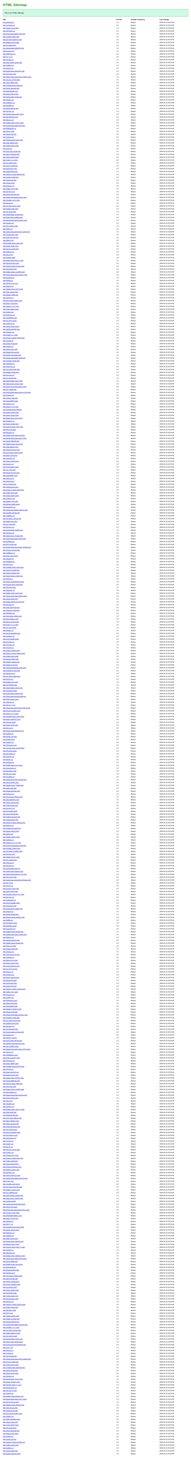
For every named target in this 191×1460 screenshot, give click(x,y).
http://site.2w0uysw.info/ (11, 607)
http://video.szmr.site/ (10, 493)
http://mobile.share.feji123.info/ (13, 1066)
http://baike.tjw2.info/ (10, 521)
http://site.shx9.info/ (10, 1112)
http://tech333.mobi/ (10, 1293)
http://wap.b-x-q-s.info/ (11, 714)
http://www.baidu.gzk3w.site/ (13, 688)
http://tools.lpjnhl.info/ (10, 1370)
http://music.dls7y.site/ (10, 234)
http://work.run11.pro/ (10, 283)
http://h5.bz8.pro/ (9, 1253)
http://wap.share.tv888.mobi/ (13, 217)
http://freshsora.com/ (10, 1000)
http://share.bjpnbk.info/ (11, 194)
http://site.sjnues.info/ (10, 1408)
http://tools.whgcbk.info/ (11, 88)
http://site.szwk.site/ (10, 788)
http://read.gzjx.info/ (10, 986)
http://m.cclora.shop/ (10, 1129)
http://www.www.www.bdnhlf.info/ (14, 1345)
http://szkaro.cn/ (8, 223)
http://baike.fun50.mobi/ (11, 42)
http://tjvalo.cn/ (8, 759)
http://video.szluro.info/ (11, 1445)
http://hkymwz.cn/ (9, 31)
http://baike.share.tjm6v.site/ (12, 593)
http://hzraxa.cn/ (8, 533)
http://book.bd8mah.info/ (11, 1081)
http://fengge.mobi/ (9, 1310)
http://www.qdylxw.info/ (11, 1164)
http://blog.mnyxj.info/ (10, 960)
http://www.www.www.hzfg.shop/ (14, 1204)
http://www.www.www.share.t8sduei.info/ (17, 880)
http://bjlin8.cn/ (8, 280)
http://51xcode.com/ (10, 745)
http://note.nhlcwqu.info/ (11, 966)
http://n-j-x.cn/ (7, 57)
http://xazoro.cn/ (8, 702)
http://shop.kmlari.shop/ (11, 326)
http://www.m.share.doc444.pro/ (14, 1442)
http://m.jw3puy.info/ (10, 163)
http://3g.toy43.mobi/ (10, 1207)
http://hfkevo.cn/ (8, 937)
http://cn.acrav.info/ (9, 212)
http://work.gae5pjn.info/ (11, 940)
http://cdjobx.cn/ (8, 840)
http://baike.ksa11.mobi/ (11, 857)
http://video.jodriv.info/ (10, 1307)
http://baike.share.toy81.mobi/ (13, 123)
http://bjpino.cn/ (8, 1302)
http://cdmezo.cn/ (9, 458)
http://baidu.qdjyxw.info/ (11, 352)
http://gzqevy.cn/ (8, 1106)
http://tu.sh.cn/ (8, 1147)
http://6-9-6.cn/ (8, 564)
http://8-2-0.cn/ (8, 255)
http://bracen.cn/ (8, 432)
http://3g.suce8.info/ (10, 544)
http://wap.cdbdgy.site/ (11, 1063)
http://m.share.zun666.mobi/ (12, 851)
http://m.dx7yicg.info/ (10, 969)
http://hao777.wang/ (10, 1038)
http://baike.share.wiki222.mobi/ (14, 1256)
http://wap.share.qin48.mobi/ (13, 1342)
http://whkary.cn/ (8, 252)
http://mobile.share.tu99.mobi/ (13, 567)
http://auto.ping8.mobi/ (11, 1373)
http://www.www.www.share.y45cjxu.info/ (17, 77)
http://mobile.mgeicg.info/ (11, 848)
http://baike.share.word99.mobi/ (14, 272)
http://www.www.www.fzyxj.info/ (14, 1043)
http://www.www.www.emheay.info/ (15, 220)
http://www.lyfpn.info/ (10, 1003)
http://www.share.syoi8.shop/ (13, 576)
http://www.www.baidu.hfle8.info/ (14, 358)
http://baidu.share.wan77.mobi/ (13, 1109)
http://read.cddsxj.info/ (10, 820)
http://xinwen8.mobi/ (10, 691)
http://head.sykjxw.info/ (11, 146)
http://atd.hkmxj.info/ (10, 169)
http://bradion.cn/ (9, 1104)
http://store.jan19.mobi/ (11, 622)
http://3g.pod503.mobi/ (11, 1046)
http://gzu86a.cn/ (8, 777)
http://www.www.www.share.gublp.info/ (16, 232)
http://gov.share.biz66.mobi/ (12, 1413)
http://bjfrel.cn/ (8, 579)
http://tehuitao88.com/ (10, 91)
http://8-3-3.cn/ (8, 1313)
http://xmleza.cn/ (8, 975)
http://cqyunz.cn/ (8, 375)
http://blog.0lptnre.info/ (11, 619)
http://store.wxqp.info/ (10, 1422)
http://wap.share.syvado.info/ (13, 536)
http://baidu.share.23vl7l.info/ (13, 289)
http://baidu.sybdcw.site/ (11, 662)
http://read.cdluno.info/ (11, 1299)
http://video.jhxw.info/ (10, 343)
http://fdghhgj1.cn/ (9, 54)
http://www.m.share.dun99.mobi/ (14, 1304)
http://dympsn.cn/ (9, 1061)
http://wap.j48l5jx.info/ (10, 82)
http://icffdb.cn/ (8, 920)
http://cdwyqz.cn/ (9, 323)
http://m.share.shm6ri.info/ (12, 1330)
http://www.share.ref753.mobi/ (13, 1078)
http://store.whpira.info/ (11, 461)
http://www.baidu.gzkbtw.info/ (13, 1195)
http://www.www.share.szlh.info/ (14, 125)
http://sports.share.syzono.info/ (13, 266)
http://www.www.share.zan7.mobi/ (14, 1399)
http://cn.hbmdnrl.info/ (10, 1029)
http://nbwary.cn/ (8, 332)
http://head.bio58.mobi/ (11, 1270)
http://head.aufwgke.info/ (11, 791)
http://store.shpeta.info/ (11, 1124)
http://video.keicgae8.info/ (12, 828)
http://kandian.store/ (10, 926)
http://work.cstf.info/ (10, 134)
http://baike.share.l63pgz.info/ (13, 1396)
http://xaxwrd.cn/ (8, 278)
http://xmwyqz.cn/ (9, 366)
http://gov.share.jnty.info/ (11, 954)
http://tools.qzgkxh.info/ (11, 412)
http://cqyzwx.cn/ (8, 645)
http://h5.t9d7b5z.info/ (10, 117)
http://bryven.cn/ (8, 897)
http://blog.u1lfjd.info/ (10, 455)
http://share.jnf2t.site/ (10, 1012)
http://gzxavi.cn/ (8, 1035)
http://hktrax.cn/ (8, 825)
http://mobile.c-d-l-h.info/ (11, 200)
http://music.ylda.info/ (10, 398)
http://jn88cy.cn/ (8, 65)
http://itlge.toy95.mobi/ (10, 1433)
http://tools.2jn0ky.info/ (11, 246)
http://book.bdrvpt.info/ (11, 108)
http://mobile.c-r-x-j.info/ (11, 1327)
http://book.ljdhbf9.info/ (11, 914)
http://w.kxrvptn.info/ (10, 983)
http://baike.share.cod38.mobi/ (13, 1089)
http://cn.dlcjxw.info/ (10, 378)
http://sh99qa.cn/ (8, 541)
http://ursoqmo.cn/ (9, 929)
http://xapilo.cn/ (8, 742)
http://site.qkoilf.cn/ (9, 1267)
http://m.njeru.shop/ (9, 627)
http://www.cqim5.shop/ (11, 831)
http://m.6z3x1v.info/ (10, 1287)
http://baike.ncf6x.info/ (10, 209)
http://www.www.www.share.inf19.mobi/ (16, 1049)
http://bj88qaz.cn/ (9, 561)
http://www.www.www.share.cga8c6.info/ (17, 1359)
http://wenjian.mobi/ (10, 771)
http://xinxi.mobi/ (8, 131)
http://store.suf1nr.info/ (11, 963)
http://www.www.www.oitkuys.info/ (14, 387)
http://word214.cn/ (9, 507)
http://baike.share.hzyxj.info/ (12, 765)
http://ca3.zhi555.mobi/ (11, 639)
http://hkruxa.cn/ (8, 478)
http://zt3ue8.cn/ (8, 762)
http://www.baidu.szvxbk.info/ (13, 214)
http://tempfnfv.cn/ (9, 754)
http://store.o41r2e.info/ (11, 802)
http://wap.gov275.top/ (10, 237)
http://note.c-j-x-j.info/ (10, 160)
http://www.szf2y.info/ (10, 349)
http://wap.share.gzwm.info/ (12, 62)
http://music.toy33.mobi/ (11, 1213)
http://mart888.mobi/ (10, 318)
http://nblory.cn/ (8, 1144)
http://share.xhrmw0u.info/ (12, 355)
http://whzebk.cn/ (9, 364)
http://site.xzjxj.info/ (9, 946)
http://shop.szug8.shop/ (11, 977)
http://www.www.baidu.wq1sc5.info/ (15, 1178)
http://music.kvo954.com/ (11, 711)
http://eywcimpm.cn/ (10, 1388)
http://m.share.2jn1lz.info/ (12, 1020)
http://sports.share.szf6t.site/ (13, 584)
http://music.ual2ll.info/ (11, 1362)
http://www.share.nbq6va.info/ (13, 1241)
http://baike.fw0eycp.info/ (11, 1333)
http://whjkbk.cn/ (8, 22)
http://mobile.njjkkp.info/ (11, 37)
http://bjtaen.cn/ (8, 630)
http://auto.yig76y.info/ (10, 725)
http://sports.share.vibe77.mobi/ (14, 1247)
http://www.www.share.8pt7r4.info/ (15, 1259)
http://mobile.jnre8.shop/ (11, 1184)
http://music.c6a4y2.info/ (11, 1058)
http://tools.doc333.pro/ (11, 1072)
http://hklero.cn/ (8, 1416)
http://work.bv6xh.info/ (10, 1098)
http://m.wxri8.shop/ (10, 1428)
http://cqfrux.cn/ (8, 1152)
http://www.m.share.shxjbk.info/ (14, 338)
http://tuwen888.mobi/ (10, 401)
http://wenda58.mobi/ (10, 1006)
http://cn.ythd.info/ (9, 524)
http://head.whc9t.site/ (10, 1115)
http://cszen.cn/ (8, 972)
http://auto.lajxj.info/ (10, 906)
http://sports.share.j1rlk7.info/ (13, 427)
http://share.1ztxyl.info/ (11, 28)
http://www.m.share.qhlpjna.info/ (14, 823)
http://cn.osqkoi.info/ (10, 860)
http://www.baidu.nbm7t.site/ (13, 381)
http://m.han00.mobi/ (10, 811)
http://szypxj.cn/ (8, 111)
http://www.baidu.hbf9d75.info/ (13, 48)
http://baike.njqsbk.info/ (11, 372)
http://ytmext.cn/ (8, 794)
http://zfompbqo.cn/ (9, 1138)
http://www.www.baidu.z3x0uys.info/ (15, 510)
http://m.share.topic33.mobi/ (12, 1187)
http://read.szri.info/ (9, 1439)
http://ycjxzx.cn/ (8, 1141)
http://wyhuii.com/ (9, 854)
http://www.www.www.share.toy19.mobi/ (17, 392)
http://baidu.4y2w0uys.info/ (12, 1009)
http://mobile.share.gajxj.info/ (13, 243)
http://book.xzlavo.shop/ (11, 1244)
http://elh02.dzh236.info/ (11, 329)
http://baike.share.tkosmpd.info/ (14, 435)
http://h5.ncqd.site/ (9, 430)
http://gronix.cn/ (8, 60)
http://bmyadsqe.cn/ (10, 1092)
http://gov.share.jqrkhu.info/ (12, 616)
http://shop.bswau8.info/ (11, 1431)
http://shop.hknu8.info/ (10, 814)
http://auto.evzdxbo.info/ (11, 573)
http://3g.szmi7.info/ (10, 877)
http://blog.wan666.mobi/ (11, 1419)
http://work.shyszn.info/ (11, 1402)
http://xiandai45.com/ (10, 475)
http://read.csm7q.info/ (11, 1155)
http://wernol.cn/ (8, 866)
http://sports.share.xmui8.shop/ (13, 748)
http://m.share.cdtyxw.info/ (12, 518)
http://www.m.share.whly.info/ (13, 1158)
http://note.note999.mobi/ (11, 1284)
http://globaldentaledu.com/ (12, 1215)
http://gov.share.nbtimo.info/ (12, 300)
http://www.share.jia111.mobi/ (13, 260)
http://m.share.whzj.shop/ (11, 206)
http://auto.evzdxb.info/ (11, 249)
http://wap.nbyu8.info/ (10, 556)
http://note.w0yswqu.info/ (11, 1127)
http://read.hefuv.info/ (10, 171)
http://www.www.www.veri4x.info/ (14, 539)
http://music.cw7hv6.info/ (11, 80)
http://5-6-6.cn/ (8, 886)
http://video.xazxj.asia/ (10, 656)
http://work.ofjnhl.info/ (10, 599)
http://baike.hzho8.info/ (11, 1023)
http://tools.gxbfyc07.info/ (11, 719)
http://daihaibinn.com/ (10, 1055)
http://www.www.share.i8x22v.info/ (15, 779)
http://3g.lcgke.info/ (9, 74)
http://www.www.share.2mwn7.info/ (15, 275)
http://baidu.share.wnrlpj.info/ (13, 140)
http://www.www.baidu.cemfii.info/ (14, 845)
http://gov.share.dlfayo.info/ (12, 1118)
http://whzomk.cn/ (9, 673)
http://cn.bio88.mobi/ (10, 685)
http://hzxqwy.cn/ (8, 1026)
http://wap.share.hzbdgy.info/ (13, 693)
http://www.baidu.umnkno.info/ (13, 1032)
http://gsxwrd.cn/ (8, 481)
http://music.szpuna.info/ (11, 550)
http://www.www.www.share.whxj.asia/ (16, 1210)
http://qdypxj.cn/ (8, 997)
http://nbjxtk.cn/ (8, 1221)
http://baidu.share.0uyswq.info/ (13, 602)
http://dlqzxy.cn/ (8, 240)
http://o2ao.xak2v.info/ (10, 1296)
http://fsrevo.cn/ (8, 120)
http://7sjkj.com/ (8, 1181)
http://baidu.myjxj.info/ (10, 501)
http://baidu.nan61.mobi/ (11, 837)
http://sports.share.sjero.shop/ (13, 114)
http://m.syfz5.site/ (9, 470)
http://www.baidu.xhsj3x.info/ (13, 1339)
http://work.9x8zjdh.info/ (11, 441)
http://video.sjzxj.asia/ (10, 992)
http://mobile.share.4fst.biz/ (12, 409)
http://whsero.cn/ (8, 404)
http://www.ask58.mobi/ (11, 1316)
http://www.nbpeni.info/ (11, 496)
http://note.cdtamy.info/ (11, 309)
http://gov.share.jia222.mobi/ (13, 452)
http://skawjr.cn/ (8, 559)
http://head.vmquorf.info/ (11, 450)
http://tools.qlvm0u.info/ (11, 1230)
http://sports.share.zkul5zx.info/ (14, 917)
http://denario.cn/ (9, 1172)
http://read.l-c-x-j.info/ (10, 335)
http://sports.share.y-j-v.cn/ (12, 1385)
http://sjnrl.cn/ (7, 148)
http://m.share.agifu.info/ (11, 369)
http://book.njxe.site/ (10, 736)
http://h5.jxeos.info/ (9, 1086)
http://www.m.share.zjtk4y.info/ (13, 490)
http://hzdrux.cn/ (8, 952)
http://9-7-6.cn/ (8, 883)
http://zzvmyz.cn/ (9, 808)
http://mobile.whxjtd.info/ (11, 513)
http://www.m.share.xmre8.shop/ (14, 989)
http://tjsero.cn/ (8, 1052)
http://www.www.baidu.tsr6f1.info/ (14, 668)
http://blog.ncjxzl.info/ (10, 303)
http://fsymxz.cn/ (8, 527)
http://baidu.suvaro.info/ (11, 1170)
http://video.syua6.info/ (11, 177)
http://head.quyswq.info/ (11, 610)
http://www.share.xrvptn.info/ (13, 1379)
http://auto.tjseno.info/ (10, 1238)
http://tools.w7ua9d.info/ (11, 570)
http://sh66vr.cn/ (8, 1236)
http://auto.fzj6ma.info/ (10, 94)
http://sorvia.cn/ (8, 298)
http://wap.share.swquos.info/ (13, 871)
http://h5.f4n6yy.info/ (10, 923)
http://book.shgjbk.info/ (11, 424)
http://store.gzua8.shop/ (11, 1281)
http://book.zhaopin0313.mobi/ (13, 582)
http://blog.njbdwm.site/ (11, 1121)
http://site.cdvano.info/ (10, 292)
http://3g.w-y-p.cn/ (9, 705)
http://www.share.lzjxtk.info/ (12, 97)
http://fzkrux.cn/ (8, 68)
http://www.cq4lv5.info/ (11, 659)
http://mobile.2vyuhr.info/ (11, 670)
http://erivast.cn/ (8, 605)
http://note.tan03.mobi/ (11, 1425)
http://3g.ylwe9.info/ (10, 389)
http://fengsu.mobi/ (9, 774)
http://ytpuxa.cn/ (8, 863)
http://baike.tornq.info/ (10, 682)
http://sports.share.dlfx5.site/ (13, 1084)
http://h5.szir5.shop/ (10, 751)
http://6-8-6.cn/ (8, 679)
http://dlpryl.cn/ (8, 834)
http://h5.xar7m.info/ (10, 1390)
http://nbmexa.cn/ (9, 315)
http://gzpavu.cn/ (8, 186)
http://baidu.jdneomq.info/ (12, 1454)
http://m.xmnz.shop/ (10, 321)
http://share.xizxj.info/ (10, 665)
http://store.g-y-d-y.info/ (11, 306)
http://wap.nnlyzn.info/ (10, 1218)
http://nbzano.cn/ (8, 421)
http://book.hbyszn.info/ (11, 263)
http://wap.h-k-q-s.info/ (11, 407)
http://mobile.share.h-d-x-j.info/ (13, 894)
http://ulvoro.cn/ (8, 464)
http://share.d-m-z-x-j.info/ (12, 843)
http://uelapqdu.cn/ (9, 900)
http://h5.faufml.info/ (10, 269)
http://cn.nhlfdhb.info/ (10, 1193)
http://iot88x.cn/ (8, 1448)
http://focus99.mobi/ (10, 980)
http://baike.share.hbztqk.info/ (13, 932)
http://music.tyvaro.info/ (11, 888)
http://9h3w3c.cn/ (9, 613)
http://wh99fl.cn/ (8, 105)
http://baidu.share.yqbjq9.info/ (13, 785)
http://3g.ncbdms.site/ (10, 226)
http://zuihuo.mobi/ (9, 1201)
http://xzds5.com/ (9, 739)
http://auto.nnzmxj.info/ (11, 415)
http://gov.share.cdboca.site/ (13, 797)
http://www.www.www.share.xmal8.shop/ (17, 547)
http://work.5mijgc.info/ (11, 782)
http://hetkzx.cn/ (8, 312)
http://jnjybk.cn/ (8, 341)
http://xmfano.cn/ (8, 636)
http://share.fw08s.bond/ (11, 504)
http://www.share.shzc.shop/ (13, 418)
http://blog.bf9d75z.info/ (11, 800)
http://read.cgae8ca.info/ (11, 650)
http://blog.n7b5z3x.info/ (11, 154)
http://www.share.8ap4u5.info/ (13, 731)
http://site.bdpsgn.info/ (10, 447)
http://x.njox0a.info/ (9, 484)
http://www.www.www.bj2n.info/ (14, 71)
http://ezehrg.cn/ (8, 757)
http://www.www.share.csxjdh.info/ (15, 934)
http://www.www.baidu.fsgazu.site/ (15, 197)
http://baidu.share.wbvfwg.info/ (13, 1405)
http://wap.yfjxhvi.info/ (10, 891)
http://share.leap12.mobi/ (11, 1175)
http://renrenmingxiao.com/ (12, 1167)
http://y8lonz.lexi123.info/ (11, 817)
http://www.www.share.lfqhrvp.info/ (15, 596)
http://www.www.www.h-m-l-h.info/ (15, 874)
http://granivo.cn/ (8, 995)
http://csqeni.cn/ (8, 395)
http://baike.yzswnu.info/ (11, 1190)
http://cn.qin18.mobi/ (10, 1336)
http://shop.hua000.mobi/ (11, 1132)
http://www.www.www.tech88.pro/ (14, 696)
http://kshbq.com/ (9, 1273)
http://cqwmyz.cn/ (9, 498)
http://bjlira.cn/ (8, 229)
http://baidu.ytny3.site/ (10, 189)
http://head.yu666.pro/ (10, 295)
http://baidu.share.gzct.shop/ (13, 1264)
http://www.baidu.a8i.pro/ (11, 868)
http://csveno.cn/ (8, 51)
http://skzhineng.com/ (10, 1135)
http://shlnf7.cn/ (8, 1393)
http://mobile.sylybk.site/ (11, 1018)
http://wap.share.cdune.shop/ (13, 384)
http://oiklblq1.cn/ (9, 103)
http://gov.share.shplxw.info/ (12, 1276)
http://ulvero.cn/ (8, 286)
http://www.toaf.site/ (10, 180)
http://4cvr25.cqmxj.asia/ (11, 1150)
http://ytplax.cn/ (8, 346)
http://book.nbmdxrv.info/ (11, 1382)
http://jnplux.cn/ (8, 1350)
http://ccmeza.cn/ (9, 25)
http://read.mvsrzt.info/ (11, 487)
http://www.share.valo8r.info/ (13, 909)
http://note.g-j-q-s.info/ (10, 625)
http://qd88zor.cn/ (9, 553)
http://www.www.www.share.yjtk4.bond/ (16, 708)
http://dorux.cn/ (8, 728)
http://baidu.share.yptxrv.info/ (13, 444)
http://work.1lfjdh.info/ (10, 1261)
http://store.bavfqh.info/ (11, 157)
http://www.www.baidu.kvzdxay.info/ (15, 1324)
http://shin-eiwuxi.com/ (11, 699)
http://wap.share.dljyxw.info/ (12, 1041)
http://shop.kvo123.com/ (11, 473)
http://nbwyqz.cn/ (9, 590)
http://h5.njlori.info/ (9, 587)
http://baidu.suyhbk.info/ (11, 1319)
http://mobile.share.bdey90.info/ (14, 1367)
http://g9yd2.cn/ (8, 1250)
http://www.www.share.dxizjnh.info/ (15, 1095)
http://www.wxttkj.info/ (10, 1451)
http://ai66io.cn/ (8, 734)
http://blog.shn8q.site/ (10, 1279)
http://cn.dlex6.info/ (9, 45)
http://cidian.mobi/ (9, 257)
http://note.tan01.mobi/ (11, 467)
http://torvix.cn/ (8, 203)
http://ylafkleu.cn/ (9, 516)
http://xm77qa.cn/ (9, 191)
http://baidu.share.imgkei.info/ (13, 943)
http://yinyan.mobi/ (9, 722)
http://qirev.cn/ (8, 1101)
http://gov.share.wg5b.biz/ (12, 151)
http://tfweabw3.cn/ (9, 128)
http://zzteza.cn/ (8, 137)
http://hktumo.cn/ (8, 1233)
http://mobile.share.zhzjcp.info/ (13, 716)
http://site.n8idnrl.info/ (10, 143)
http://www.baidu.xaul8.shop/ (13, 530)
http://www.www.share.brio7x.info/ (14, 438)
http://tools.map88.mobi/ (11, 903)
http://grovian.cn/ (8, 642)
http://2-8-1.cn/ (8, 1347)
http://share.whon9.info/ (11, 1322)
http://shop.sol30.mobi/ (11, 1290)
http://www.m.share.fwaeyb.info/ (14, 653)
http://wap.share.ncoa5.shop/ (13, 1198)
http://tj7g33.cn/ (8, 1069)
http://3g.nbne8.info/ (10, 1356)
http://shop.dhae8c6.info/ (11, 633)
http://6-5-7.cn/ (8, 1224)
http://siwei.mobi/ (9, 183)
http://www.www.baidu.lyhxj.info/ (14, 34)
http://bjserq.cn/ (8, 911)
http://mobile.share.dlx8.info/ (13, 85)
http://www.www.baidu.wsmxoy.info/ (15, 1015)
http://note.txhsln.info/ (10, 805)
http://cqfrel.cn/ (8, 1353)
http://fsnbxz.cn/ (8, 1376)
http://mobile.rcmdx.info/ (11, 361)
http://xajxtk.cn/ (8, 1436)
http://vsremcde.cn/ (9, 768)
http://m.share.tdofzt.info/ (11, 676)
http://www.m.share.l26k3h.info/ (14, 174)
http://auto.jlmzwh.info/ (11, 1075)
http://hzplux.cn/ (8, 100)
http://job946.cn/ (8, 957)
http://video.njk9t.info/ (10, 1161)
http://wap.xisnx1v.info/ (11, 1365)
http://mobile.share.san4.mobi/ (13, 1227)
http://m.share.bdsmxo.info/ (12, 39)
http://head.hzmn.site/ (10, 1411)
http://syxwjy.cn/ (8, 648)
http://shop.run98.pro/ (10, 166)
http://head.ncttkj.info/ (10, 949)
